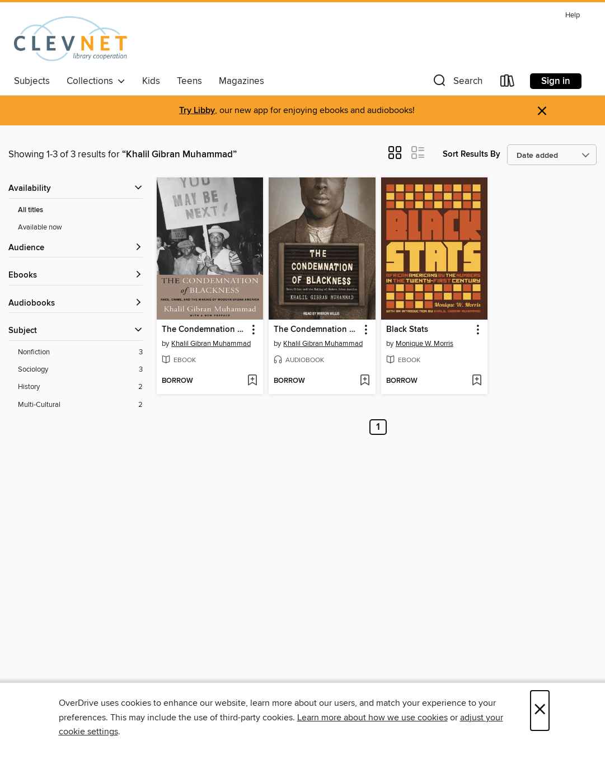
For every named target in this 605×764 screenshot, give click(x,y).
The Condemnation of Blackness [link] (204, 330)
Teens (189, 81)
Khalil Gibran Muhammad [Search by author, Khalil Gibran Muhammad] (211, 343)
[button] (457, 83)
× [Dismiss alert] (542, 111)
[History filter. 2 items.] (80, 387)
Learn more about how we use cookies (372, 717)
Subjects (32, 81)
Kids (151, 81)
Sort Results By (471, 154)
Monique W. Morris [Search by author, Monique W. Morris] (424, 343)
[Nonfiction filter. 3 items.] (80, 352)
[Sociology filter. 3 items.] (80, 370)
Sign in (555, 81)
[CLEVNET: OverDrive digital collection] (70, 38)
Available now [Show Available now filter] (40, 227)
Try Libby (197, 110)
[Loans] (507, 83)
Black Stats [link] (407, 330)
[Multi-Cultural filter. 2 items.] (80, 405)
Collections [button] (96, 81)
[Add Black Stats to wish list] (477, 381)
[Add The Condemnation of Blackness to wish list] (252, 381)
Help (572, 15)
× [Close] (540, 710)
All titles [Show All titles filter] (30, 210)
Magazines (241, 81)
